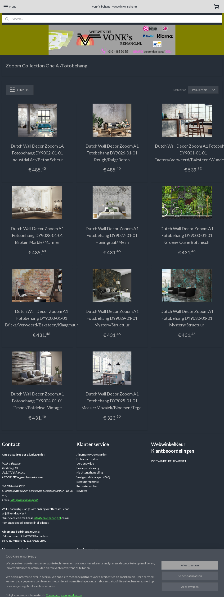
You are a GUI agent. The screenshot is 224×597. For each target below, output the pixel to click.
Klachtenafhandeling (89, 472)
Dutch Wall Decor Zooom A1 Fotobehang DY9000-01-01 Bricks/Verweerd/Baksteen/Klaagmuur (41, 318)
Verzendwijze (85, 463)
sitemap (140, 588)
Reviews (81, 490)
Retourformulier (87, 486)
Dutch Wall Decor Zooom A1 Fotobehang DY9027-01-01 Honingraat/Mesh (112, 235)
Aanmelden (12, 569)
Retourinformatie (87, 481)
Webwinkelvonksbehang (98, 560)
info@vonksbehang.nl (24, 500)
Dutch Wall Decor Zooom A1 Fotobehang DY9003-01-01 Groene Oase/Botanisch (186, 235)
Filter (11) (19, 89)
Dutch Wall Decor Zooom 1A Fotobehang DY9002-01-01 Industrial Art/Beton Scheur (37, 152)
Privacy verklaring (87, 468)
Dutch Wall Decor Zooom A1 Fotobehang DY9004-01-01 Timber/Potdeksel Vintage (37, 400)
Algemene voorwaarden (91, 454)
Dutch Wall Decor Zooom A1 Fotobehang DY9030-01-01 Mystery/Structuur (186, 318)
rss (149, 588)
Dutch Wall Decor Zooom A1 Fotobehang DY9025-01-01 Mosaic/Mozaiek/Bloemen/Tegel (112, 400)
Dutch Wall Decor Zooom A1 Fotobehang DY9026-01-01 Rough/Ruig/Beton (112, 152)
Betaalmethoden (87, 459)
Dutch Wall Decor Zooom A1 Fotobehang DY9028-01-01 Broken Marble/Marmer (37, 235)
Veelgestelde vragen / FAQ (93, 477)
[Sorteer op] (203, 89)
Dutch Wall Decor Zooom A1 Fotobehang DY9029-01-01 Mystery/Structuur (112, 318)
